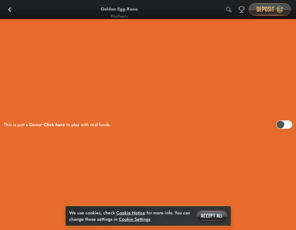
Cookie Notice (130, 213)
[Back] (9, 9)
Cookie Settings (134, 219)
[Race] (241, 9)
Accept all (212, 216)
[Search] (229, 9)
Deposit (269, 9)
